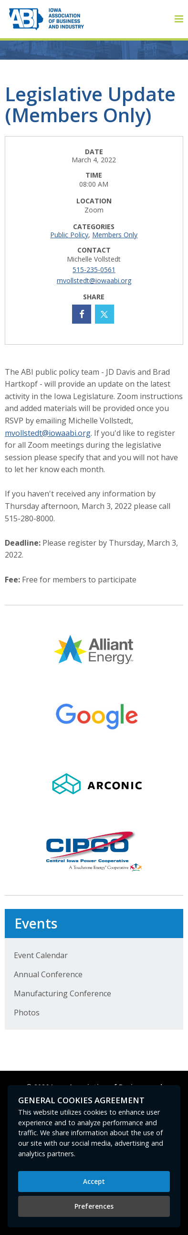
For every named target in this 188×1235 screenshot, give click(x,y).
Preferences (94, 1206)
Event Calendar (41, 955)
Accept (94, 1181)
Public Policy (69, 234)
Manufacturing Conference (62, 993)
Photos (27, 1012)
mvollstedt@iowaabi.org (94, 280)
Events (35, 923)
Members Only (114, 234)
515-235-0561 (94, 269)
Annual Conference (48, 974)
